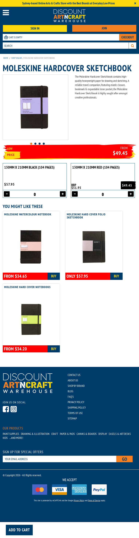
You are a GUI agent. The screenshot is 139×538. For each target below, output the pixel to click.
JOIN (104, 28)
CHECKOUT (127, 37)
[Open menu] (6, 12)
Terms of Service (94, 500)
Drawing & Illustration (35, 433)
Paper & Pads (67, 433)
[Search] (132, 45)
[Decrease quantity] (7, 194)
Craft (54, 433)
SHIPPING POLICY (77, 407)
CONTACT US (74, 374)
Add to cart (19, 529)
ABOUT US (73, 380)
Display (102, 433)
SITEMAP (72, 418)
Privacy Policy (79, 500)
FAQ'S (71, 396)
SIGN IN (35, 28)
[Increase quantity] (63, 194)
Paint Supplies (11, 433)
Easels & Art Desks (120, 433)
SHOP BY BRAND (76, 385)
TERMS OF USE (75, 413)
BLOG (70, 391)
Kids (5, 437)
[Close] (135, 3)
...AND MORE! (16, 437)
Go (124, 459)
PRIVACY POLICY (76, 402)
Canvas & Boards (87, 433)
